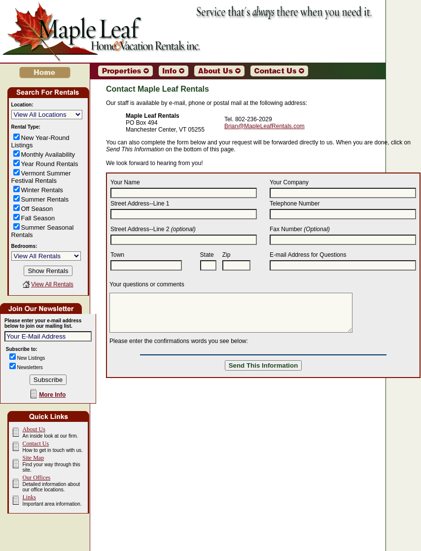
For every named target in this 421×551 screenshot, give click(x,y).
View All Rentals (52, 284)
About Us (34, 429)
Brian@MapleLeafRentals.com (264, 126)
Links (29, 497)
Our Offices (37, 477)
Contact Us (36, 443)
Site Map (33, 457)
